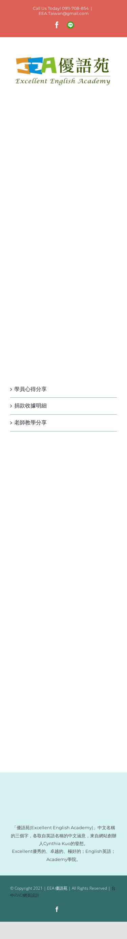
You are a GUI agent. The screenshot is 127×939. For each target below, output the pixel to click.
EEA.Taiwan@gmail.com (64, 13)
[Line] (69, 910)
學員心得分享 (30, 389)
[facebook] (57, 909)
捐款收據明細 (30, 405)
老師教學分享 (30, 422)
